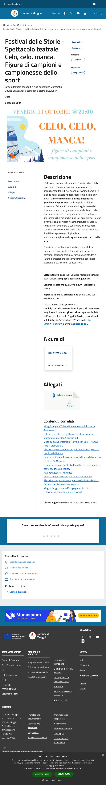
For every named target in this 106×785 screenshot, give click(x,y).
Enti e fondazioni (9, 675)
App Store (57, 324)
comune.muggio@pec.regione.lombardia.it (22, 751)
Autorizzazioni (60, 700)
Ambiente (58, 686)
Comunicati (85, 665)
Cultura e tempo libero (38, 667)
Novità (16, 25)
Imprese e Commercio (38, 672)
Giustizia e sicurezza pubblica (63, 670)
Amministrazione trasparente (62, 716)
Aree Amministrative (11, 665)
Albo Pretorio (60, 723)
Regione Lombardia (13, 4)
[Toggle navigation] (5, 13)
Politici (5, 680)
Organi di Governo (10, 660)
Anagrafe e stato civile (38, 662)
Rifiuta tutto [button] (64, 774)
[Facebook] (63, 13)
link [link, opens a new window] (79, 768)
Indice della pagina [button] (16, 172)
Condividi (78, 42)
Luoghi (83, 683)
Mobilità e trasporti (37, 677)
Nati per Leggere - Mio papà (58, 473)
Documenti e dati (10, 693)
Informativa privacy (63, 728)
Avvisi (82, 670)
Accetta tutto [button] (42, 774)
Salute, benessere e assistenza (63, 693)
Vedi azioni (78, 48)
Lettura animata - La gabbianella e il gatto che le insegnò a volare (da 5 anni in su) (68, 436)
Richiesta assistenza (37, 737)
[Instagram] (84, 13)
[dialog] (53, 768)
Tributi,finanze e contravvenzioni (61, 679)
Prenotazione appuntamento (34, 716)
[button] (53, 780)
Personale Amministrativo (9, 686)
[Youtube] (77, 13)
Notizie (25, 25)
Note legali (59, 733)
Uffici (4, 670)
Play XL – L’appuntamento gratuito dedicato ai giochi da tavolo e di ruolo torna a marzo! (71, 482)
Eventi (83, 688)
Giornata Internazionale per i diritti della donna (68, 476)
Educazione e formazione (60, 661)
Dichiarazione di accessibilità (61, 740)
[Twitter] (70, 13)
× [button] (103, 755)
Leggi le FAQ (33, 732)
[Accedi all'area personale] (94, 4)
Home (6, 25)
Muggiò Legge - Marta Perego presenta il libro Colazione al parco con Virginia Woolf (67, 490)
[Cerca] (100, 13)
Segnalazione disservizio (34, 725)
